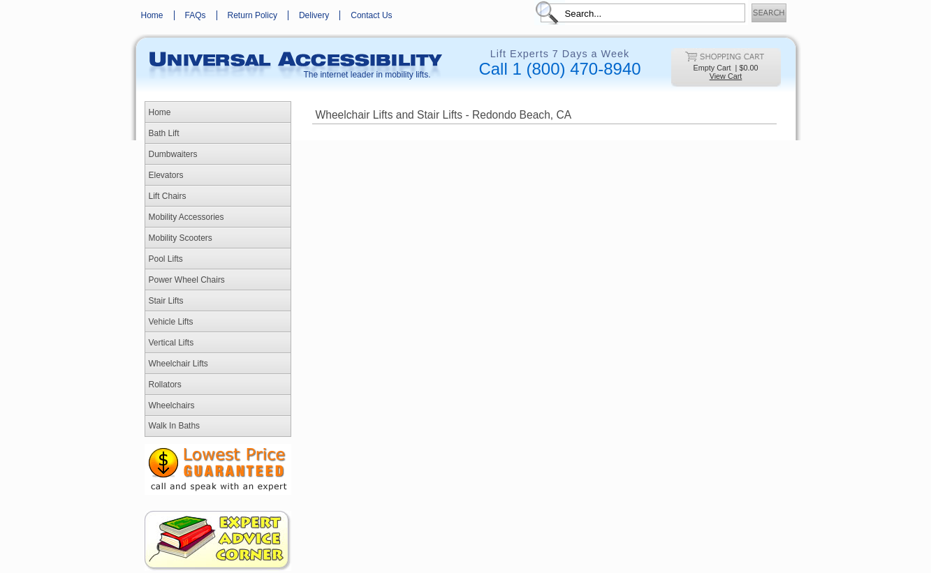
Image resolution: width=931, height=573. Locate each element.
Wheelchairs (172, 405)
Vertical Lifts (171, 343)
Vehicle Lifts (171, 322)
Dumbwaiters (173, 154)
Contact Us (371, 15)
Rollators (165, 384)
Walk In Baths (174, 426)
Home (152, 15)
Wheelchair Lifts (178, 364)
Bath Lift (164, 133)
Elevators (166, 175)
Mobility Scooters (180, 238)
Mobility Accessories (186, 217)
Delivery (314, 15)
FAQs (195, 15)
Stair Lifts (166, 301)
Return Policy (252, 15)
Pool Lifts (166, 259)
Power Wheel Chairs (187, 280)
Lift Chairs (167, 196)
